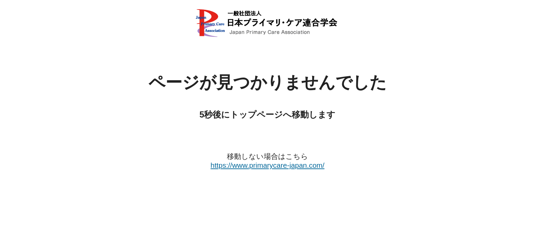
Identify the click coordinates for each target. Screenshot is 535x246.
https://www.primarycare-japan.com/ (267, 165)
